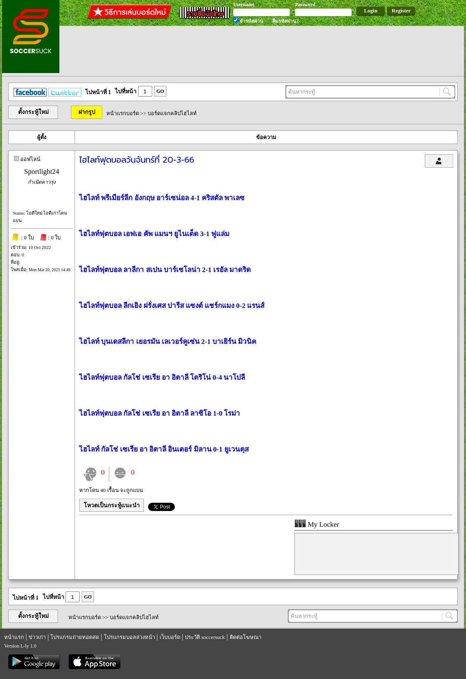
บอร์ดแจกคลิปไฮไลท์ (172, 113)
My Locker (316, 524)
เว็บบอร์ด (170, 637)
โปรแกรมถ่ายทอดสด (74, 637)
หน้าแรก (14, 637)
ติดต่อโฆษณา (245, 637)
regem (44, 646)
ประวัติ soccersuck (205, 637)
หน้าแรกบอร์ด (122, 113)
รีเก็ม (58, 646)
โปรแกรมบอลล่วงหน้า (129, 637)
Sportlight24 (41, 171)
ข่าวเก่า (37, 637)
